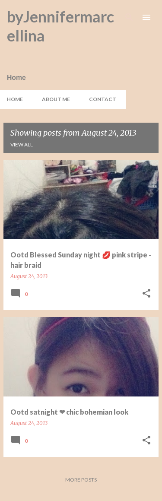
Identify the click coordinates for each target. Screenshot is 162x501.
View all (21, 144)
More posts (81, 479)
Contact (102, 99)
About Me (56, 99)
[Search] (129, 17)
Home (15, 99)
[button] (146, 294)
